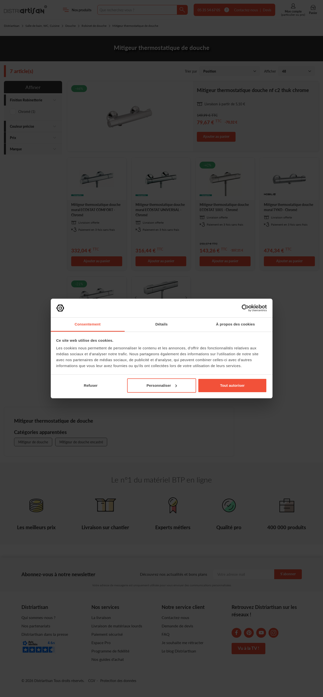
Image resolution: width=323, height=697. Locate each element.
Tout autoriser (232, 385)
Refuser (91, 385)
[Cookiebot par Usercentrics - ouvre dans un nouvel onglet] (245, 308)
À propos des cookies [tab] (235, 324)
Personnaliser (162, 385)
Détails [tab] (161, 324)
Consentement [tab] (88, 324)
